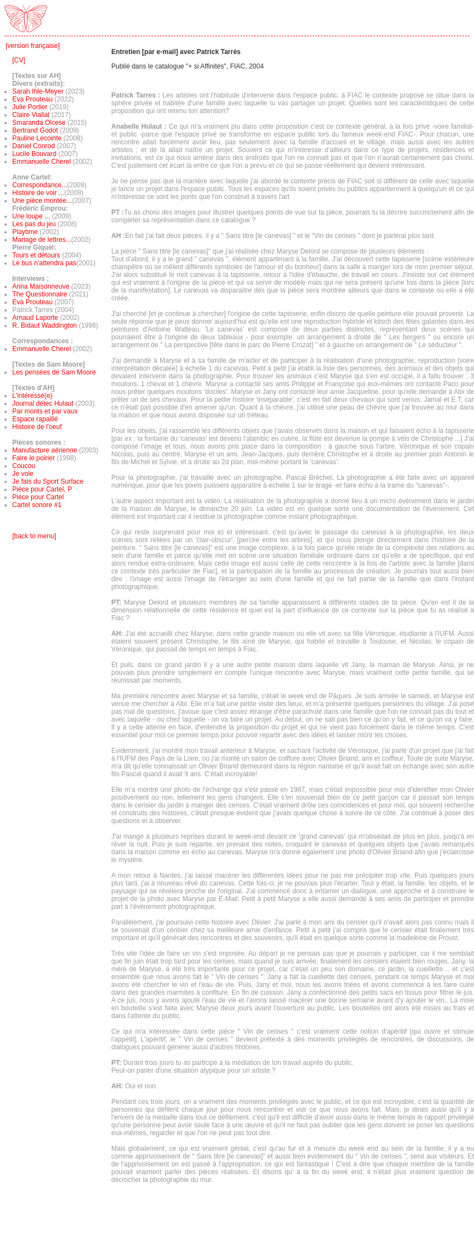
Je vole (22, 474)
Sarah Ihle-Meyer (37, 91)
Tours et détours (36, 255)
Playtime (25, 232)
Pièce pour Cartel (38, 497)
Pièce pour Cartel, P (42, 489)
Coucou (23, 466)
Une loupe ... (32, 216)
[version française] (33, 46)
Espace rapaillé (35, 419)
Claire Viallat (31, 115)
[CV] (18, 60)
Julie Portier (29, 107)
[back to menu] (34, 536)
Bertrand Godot (35, 130)
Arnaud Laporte (36, 318)
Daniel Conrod (33, 146)
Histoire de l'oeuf (37, 427)
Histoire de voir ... (38, 193)
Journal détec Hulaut (42, 403)
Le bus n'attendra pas (44, 263)
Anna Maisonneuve (41, 286)
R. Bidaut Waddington (44, 325)
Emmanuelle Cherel (41, 162)
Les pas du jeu (34, 224)
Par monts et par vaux (44, 411)
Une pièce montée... (42, 201)
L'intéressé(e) (32, 396)
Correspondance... (39, 185)
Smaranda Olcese (39, 122)
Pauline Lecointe (37, 138)
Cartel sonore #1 (37, 505)
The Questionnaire (40, 294)
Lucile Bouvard (34, 154)
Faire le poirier (33, 458)
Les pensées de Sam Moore (54, 372)
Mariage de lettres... (41, 240)
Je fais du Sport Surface (47, 481)
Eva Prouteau (32, 99)
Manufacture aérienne (44, 450)
